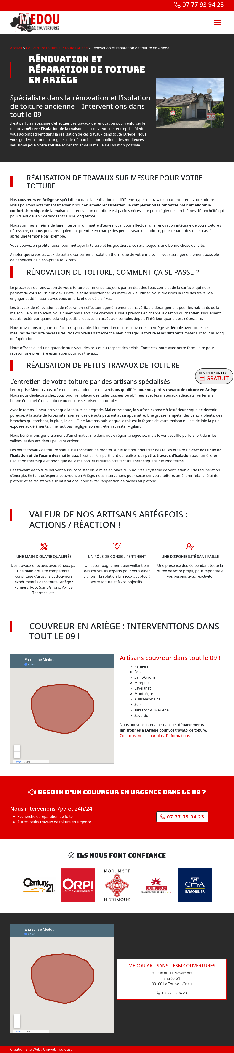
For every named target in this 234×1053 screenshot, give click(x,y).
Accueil (16, 47)
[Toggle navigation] (217, 22)
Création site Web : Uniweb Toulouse (41, 1049)
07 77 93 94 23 (199, 4)
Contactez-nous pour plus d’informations (155, 735)
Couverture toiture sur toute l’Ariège (57, 47)
